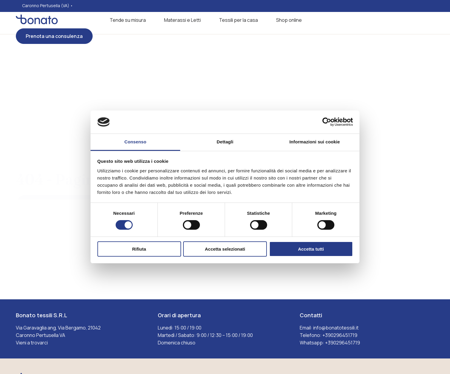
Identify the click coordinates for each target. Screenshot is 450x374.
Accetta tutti (311, 249)
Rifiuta (139, 249)
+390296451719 (339, 335)
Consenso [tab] (135, 141)
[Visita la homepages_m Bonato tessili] (37, 22)
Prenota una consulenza (54, 36)
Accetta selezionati (225, 249)
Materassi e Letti (182, 20)
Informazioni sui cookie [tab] (315, 141)
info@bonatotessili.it (336, 327)
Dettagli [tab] (225, 141)
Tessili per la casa (238, 20)
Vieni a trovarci (32, 342)
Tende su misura (128, 20)
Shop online (289, 20)
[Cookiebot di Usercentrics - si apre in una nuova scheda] (327, 121)
